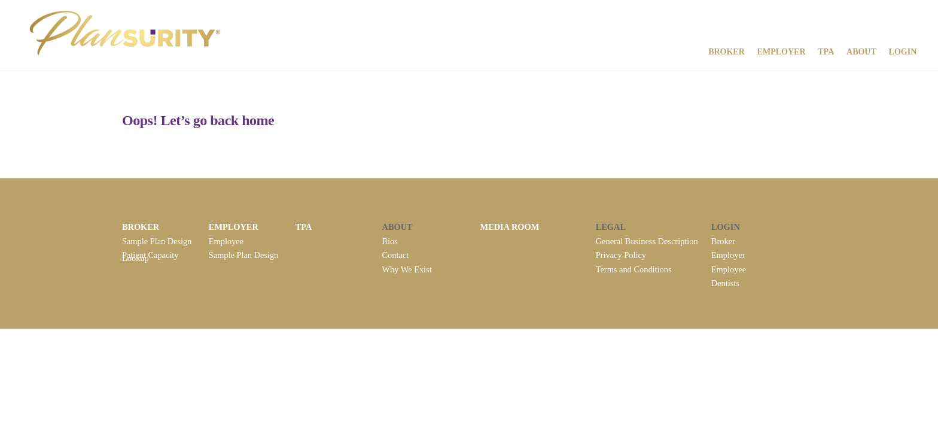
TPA (826, 51)
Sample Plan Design (157, 240)
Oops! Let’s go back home (198, 120)
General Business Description (647, 240)
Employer (781, 51)
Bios (390, 240)
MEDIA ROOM (510, 227)
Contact (395, 254)
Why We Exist (407, 267)
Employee (226, 240)
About (861, 51)
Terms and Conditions (634, 267)
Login (902, 51)
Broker (726, 51)
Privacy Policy (621, 254)
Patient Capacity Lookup (150, 256)
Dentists (725, 281)
